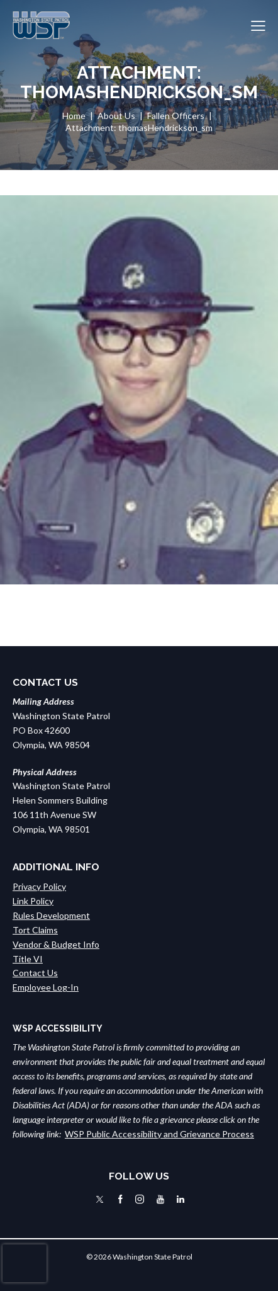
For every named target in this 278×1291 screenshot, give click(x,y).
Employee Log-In (46, 987)
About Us (116, 115)
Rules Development (51, 915)
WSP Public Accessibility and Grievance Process (159, 1134)
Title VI (28, 958)
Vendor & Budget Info (56, 944)
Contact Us (35, 972)
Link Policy (33, 901)
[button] (258, 25)
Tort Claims (35, 929)
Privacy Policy (39, 886)
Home (74, 115)
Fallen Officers (175, 115)
